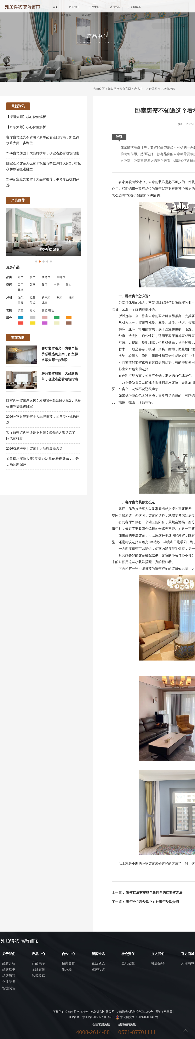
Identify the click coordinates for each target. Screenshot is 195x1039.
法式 (71, 297)
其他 (20, 290)
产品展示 (38, 963)
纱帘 (32, 277)
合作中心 (115, 7)
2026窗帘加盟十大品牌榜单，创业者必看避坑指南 (42, 153)
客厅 (20, 284)
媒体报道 (98, 969)
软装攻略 (169, 88)
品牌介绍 (8, 963)
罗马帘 (46, 277)
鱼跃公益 (128, 963)
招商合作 (68, 963)
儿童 (44, 302)
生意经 (67, 969)
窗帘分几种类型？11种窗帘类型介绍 (152, 902)
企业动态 (98, 963)
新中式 (46, 297)
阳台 (68, 284)
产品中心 (94, 7)
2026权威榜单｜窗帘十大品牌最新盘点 (34, 448)
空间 (9, 284)
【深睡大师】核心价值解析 (26, 117)
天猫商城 (187, 963)
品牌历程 (8, 975)
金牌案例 (154, 88)
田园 (20, 302)
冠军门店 (128, 15)
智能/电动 (48, 310)
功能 (9, 310)
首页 (55, 7)
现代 (20, 297)
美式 (32, 302)
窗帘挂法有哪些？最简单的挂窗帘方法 (154, 892)
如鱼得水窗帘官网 (119, 88)
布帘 (20, 277)
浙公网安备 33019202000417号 (137, 1017)
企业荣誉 (8, 982)
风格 (9, 297)
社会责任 (66, 15)
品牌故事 (8, 969)
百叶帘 (61, 277)
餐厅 (44, 284)
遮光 (32, 310)
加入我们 (86, 15)
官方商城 (107, 15)
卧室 (32, 284)
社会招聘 (158, 963)
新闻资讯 (136, 7)
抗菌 (20, 310)
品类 (9, 277)
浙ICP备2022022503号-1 (97, 1017)
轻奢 (32, 297)
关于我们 (74, 7)
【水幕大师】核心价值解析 (26, 127)
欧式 (59, 297)
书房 (56, 284)
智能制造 (8, 988)
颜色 (9, 317)
